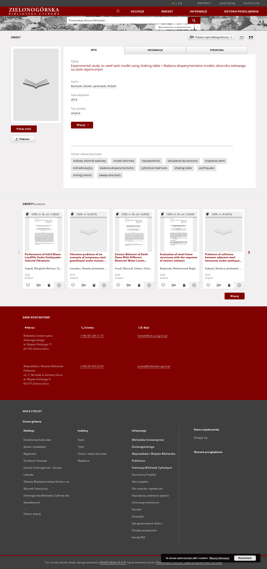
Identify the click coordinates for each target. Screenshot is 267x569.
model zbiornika (123, 161)
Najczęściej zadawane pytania (150, 495)
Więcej (234, 296)
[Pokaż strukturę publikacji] (43, 214)
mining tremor (82, 175)
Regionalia (30, 454)
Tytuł (81, 447)
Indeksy (167, 11)
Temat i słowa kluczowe (92, 454)
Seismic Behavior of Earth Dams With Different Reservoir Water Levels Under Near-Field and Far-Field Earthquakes (132, 257)
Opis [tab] (94, 50)
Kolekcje (137, 11)
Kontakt (136, 509)
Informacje (198, 11)
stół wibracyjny (82, 168)
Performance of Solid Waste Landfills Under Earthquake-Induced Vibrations (43, 257)
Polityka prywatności (144, 530)
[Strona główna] (118, 11)
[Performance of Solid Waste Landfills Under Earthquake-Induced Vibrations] (43, 232)
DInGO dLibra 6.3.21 (113, 562)
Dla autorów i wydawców (147, 488)
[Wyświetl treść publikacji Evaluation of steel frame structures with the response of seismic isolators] (184, 285)
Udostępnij (227, 3)
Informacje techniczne (145, 502)
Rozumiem (245, 558)
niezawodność (151, 161)
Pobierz (21, 139)
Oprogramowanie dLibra (147, 523)
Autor (81, 440)
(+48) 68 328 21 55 (92, 336)
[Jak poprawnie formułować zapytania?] (197, 27)
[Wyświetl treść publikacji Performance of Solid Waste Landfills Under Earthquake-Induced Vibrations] (49, 285)
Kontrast (204, 3)
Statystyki (138, 516)
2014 (74, 99)
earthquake (206, 168)
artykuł (75, 113)
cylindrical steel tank (154, 168)
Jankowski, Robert (104, 86)
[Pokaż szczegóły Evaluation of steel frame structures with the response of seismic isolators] (193, 285)
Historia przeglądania (241, 11)
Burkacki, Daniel (81, 86)
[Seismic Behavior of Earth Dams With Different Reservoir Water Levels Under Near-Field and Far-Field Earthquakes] (133, 232)
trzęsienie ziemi (215, 161)
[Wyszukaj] (194, 20)
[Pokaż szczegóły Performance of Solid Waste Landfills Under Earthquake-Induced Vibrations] (58, 285)
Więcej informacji (219, 558)
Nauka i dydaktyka (35, 447)
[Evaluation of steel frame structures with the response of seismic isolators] (178, 232)
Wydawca (83, 461)
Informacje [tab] (155, 50)
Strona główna (32, 421)
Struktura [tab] (217, 50)
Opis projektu (140, 481)
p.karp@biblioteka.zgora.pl (154, 366)
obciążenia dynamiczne (183, 161)
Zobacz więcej (32, 514)
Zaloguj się (251, 3)
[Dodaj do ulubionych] (241, 37)
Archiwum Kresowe (35, 461)
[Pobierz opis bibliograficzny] (38, 285)
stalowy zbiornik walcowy (89, 161)
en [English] (180, 3)
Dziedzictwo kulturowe (37, 440)
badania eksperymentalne (117, 168)
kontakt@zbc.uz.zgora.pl (153, 336)
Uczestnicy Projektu (144, 474)
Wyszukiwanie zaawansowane (174, 27)
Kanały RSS (138, 537)
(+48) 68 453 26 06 (92, 366)
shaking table (183, 168)
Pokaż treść (24, 129)
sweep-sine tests (110, 175)
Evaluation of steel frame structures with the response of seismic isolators (178, 257)
